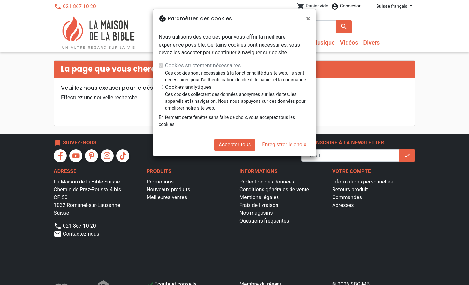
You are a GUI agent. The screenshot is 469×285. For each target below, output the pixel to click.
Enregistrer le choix (284, 145)
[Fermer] (308, 18)
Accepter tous (235, 145)
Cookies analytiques (188, 87)
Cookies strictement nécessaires (203, 65)
